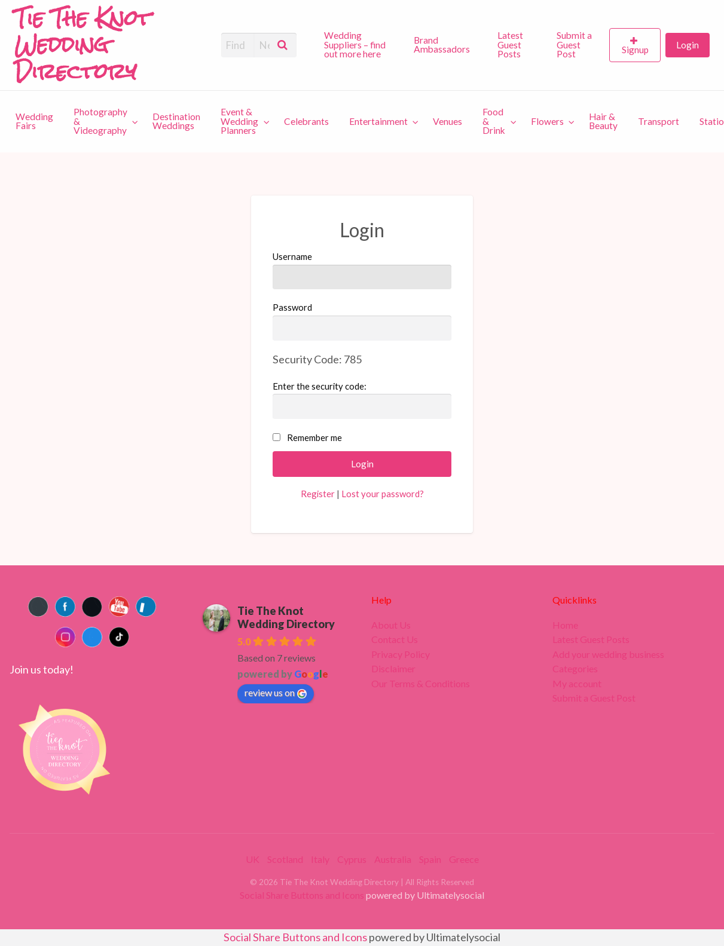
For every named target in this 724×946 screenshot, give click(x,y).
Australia (392, 859)
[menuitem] (359, 45)
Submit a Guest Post (574, 44)
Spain (430, 859)
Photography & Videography (100, 121)
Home (565, 625)
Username (362, 270)
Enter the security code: (319, 386)
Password (362, 321)
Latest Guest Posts (510, 44)
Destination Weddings (176, 121)
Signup (635, 49)
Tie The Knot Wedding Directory (286, 617)
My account (576, 683)
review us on (276, 693)
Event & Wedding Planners (239, 121)
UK (252, 859)
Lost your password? (382, 493)
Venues (447, 121)
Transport (658, 121)
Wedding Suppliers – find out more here (355, 44)
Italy (320, 859)
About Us (391, 625)
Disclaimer (393, 668)
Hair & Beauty (603, 121)
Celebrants (306, 121)
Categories (575, 668)
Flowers (547, 121)
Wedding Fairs (34, 121)
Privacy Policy (400, 654)
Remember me (314, 437)
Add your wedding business (608, 654)
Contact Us (394, 639)
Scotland (285, 859)
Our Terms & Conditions (420, 683)
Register (318, 493)
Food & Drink (493, 121)
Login (687, 44)
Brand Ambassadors (442, 45)
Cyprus (351, 859)
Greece (464, 859)
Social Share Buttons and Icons (302, 895)
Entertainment (378, 121)
